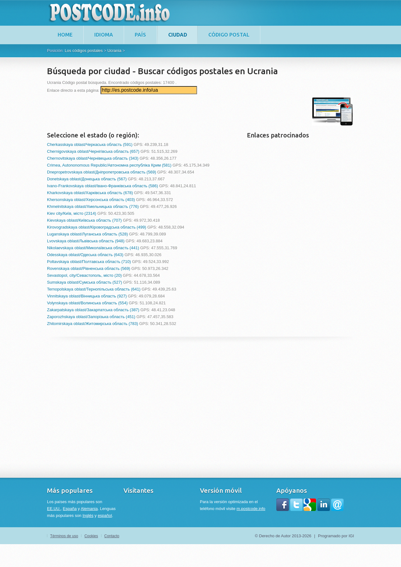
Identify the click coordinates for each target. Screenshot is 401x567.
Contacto (111, 536)
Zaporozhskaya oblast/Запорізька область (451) (91, 316)
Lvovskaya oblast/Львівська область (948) (85, 241)
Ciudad (177, 35)
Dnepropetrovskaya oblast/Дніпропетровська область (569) (101, 172)
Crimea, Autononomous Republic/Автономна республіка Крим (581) (109, 165)
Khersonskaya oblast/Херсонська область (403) (91, 199)
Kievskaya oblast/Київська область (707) (84, 220)
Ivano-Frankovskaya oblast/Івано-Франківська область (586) (102, 185)
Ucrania (114, 50)
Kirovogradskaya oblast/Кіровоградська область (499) (96, 227)
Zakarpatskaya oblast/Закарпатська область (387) (93, 309)
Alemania (89, 508)
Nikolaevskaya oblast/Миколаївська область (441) (93, 247)
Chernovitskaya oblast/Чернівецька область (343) (92, 158)
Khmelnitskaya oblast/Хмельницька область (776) (93, 206)
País (140, 35)
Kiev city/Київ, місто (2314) (71, 213)
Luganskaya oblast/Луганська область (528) (87, 234)
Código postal (228, 35)
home (65, 35)
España (70, 508)
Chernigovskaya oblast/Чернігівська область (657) (93, 151)
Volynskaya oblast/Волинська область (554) (87, 303)
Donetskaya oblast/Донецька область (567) (87, 179)
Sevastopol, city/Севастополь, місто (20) (84, 275)
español (105, 515)
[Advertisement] (161, 111)
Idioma (103, 35)
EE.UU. (53, 508)
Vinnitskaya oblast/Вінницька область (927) (87, 296)
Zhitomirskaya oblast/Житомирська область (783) (92, 323)
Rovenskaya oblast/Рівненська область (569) (88, 268)
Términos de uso (64, 536)
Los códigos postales (83, 50)
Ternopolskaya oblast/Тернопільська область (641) (93, 289)
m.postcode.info (251, 508)
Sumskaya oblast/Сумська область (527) (84, 282)
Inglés (87, 515)
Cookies (91, 536)
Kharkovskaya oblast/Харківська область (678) (90, 192)
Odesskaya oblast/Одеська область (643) (85, 254)
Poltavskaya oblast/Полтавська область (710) (89, 261)
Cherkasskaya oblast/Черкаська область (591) (90, 144)
